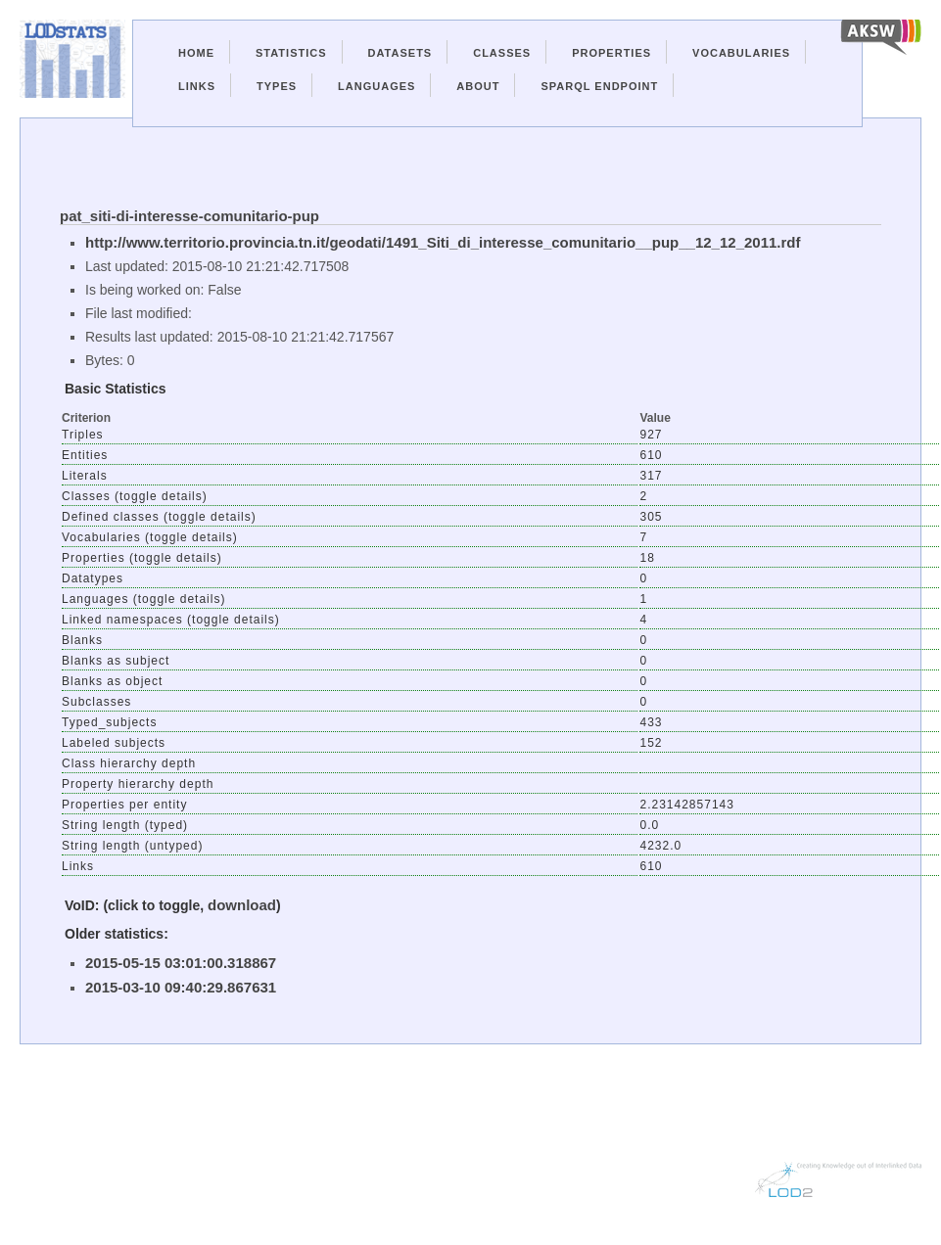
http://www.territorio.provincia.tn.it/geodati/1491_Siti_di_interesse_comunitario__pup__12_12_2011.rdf (443, 242)
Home (196, 53)
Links (196, 86)
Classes (502, 53)
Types (277, 86)
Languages (376, 86)
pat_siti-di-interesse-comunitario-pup (189, 216)
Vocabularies (741, 53)
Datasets (400, 53)
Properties (611, 53)
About (477, 86)
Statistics (291, 53)
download (242, 905)
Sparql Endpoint (599, 86)
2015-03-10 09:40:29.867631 (180, 987)
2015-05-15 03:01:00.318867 (180, 962)
